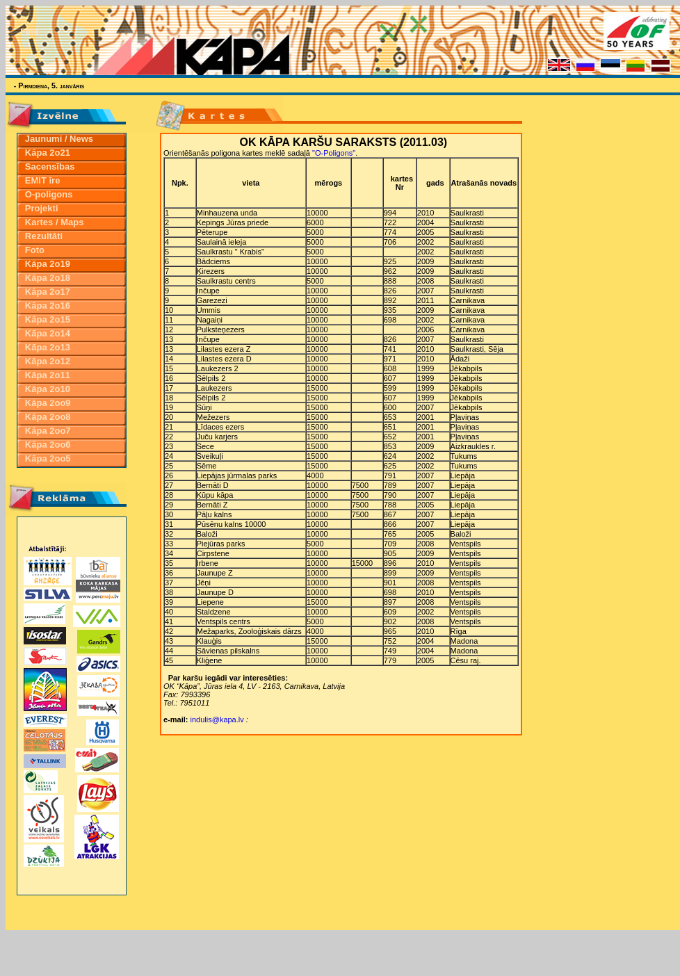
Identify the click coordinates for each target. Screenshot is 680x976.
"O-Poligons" (333, 153)
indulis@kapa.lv (217, 719)
